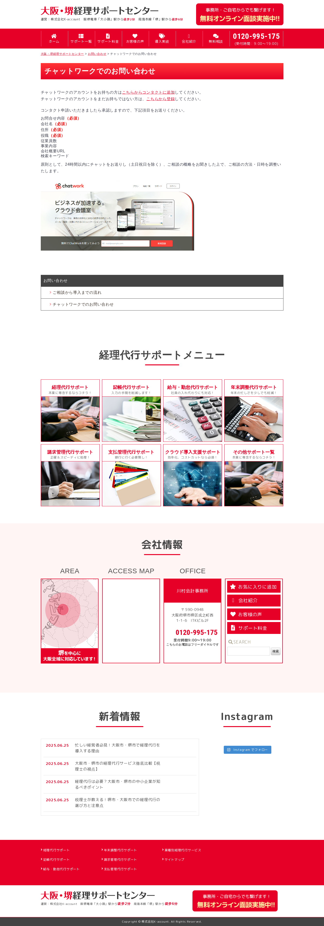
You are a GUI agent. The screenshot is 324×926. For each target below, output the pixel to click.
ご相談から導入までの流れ (77, 292)
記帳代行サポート (56, 859)
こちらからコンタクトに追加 (148, 92)
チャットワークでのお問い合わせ (83, 304)
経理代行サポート (56, 850)
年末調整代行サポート (120, 850)
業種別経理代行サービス (183, 850)
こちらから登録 (160, 99)
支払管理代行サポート (120, 869)
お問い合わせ (55, 281)
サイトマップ (175, 859)
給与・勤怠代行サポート (61, 869)
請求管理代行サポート (120, 859)
